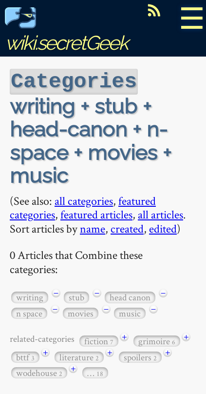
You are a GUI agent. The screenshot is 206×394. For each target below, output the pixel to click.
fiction (98, 340)
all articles (160, 213)
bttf (25, 356)
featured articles (96, 213)
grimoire (156, 340)
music (130, 312)
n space (29, 312)
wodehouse (39, 371)
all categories (84, 199)
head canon (130, 296)
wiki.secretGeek (66, 32)
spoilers (140, 356)
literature (79, 356)
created (127, 227)
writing (29, 296)
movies (81, 312)
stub (76, 296)
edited (163, 227)
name (92, 227)
